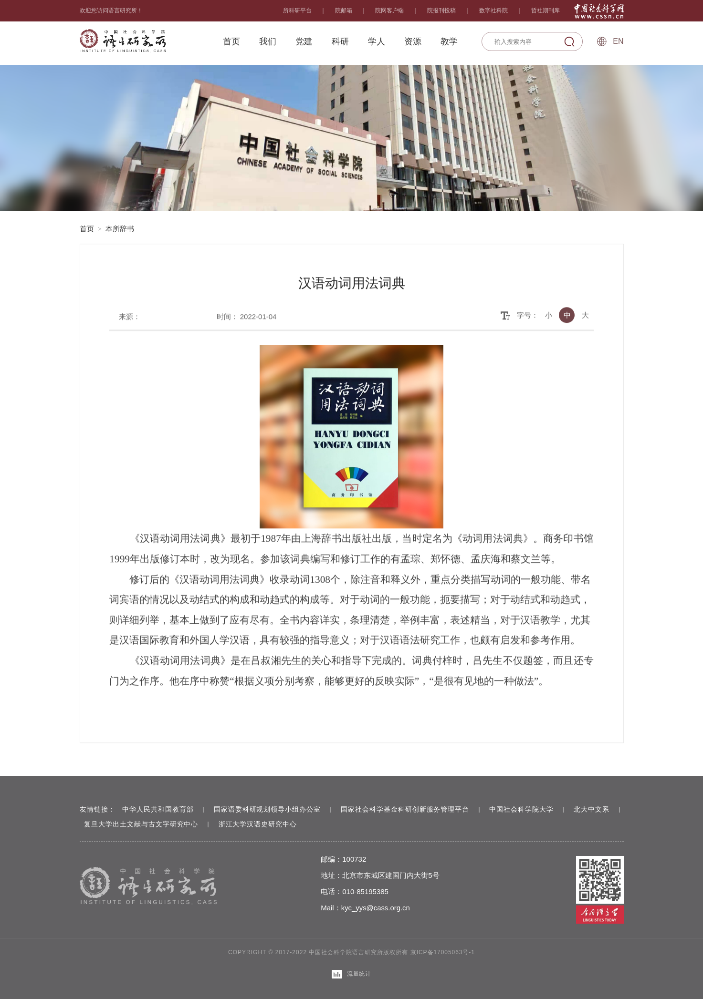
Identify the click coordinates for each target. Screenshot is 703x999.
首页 (87, 229)
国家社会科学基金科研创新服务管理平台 (406, 809)
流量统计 (352, 973)
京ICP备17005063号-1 (442, 952)
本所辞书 (119, 229)
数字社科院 (493, 10)
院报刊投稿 (441, 10)
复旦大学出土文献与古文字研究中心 (150, 824)
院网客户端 (389, 10)
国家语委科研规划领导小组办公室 (268, 809)
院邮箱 (343, 10)
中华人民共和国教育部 (158, 809)
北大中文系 (594, 809)
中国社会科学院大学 (524, 809)
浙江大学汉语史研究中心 (267, 824)
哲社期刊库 (545, 10)
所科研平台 (297, 10)
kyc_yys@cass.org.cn (381, 908)
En (618, 41)
